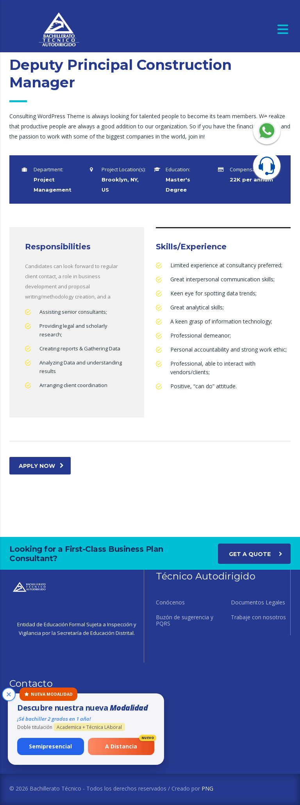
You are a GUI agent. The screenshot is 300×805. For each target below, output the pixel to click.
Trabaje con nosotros (258, 617)
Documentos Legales (258, 602)
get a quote (255, 554)
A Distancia (129, 744)
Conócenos (170, 602)
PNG (207, 788)
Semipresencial (50, 746)
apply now (41, 465)
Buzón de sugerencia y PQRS (184, 620)
